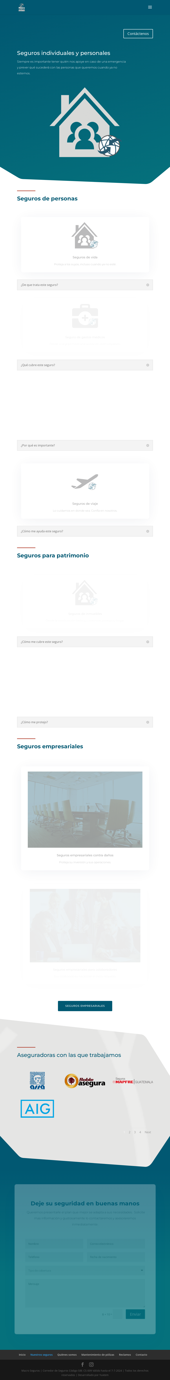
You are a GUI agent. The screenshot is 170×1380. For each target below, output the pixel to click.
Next (148, 1132)
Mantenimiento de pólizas (97, 1354)
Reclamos (125, 1354)
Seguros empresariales (85, 1005)
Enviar (135, 1314)
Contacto (141, 1354)
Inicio (22, 1354)
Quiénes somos (67, 1354)
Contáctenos (138, 33)
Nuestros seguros (41, 1354)
